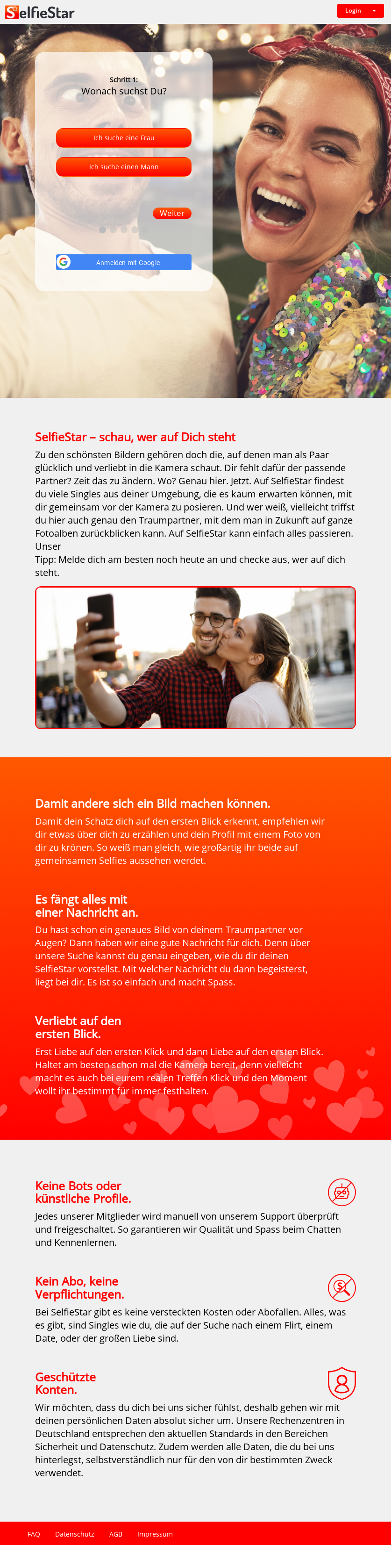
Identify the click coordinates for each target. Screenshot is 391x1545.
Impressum (155, 1534)
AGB (115, 1534)
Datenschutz (74, 1534)
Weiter (172, 213)
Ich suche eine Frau (124, 137)
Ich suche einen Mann (124, 166)
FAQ (34, 1534)
